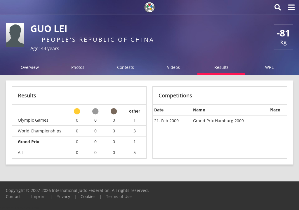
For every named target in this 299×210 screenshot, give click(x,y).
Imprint (38, 196)
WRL (269, 67)
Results (221, 67)
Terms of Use (119, 196)
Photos (77, 67)
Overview (30, 67)
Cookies (88, 196)
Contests (125, 67)
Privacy (63, 196)
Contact (13, 196)
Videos (173, 67)
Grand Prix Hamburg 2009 (218, 120)
